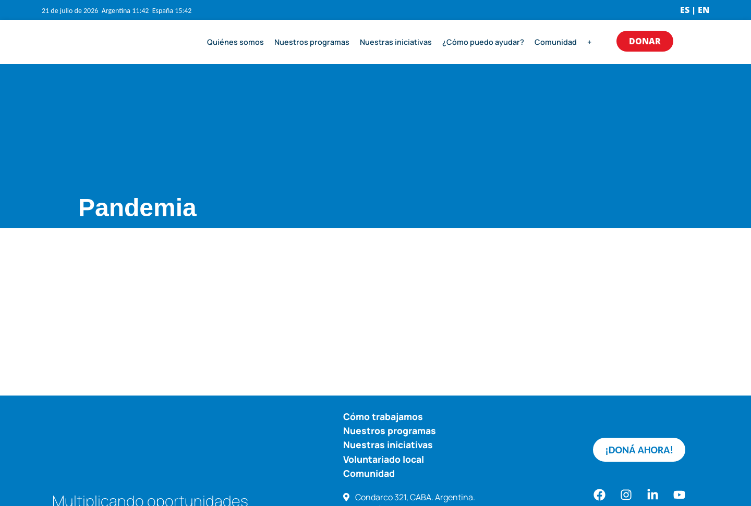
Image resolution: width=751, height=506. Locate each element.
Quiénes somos (235, 42)
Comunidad (556, 42)
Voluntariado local (383, 459)
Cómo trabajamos (383, 416)
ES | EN (694, 10)
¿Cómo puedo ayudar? (483, 42)
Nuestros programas (311, 42)
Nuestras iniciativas (396, 42)
